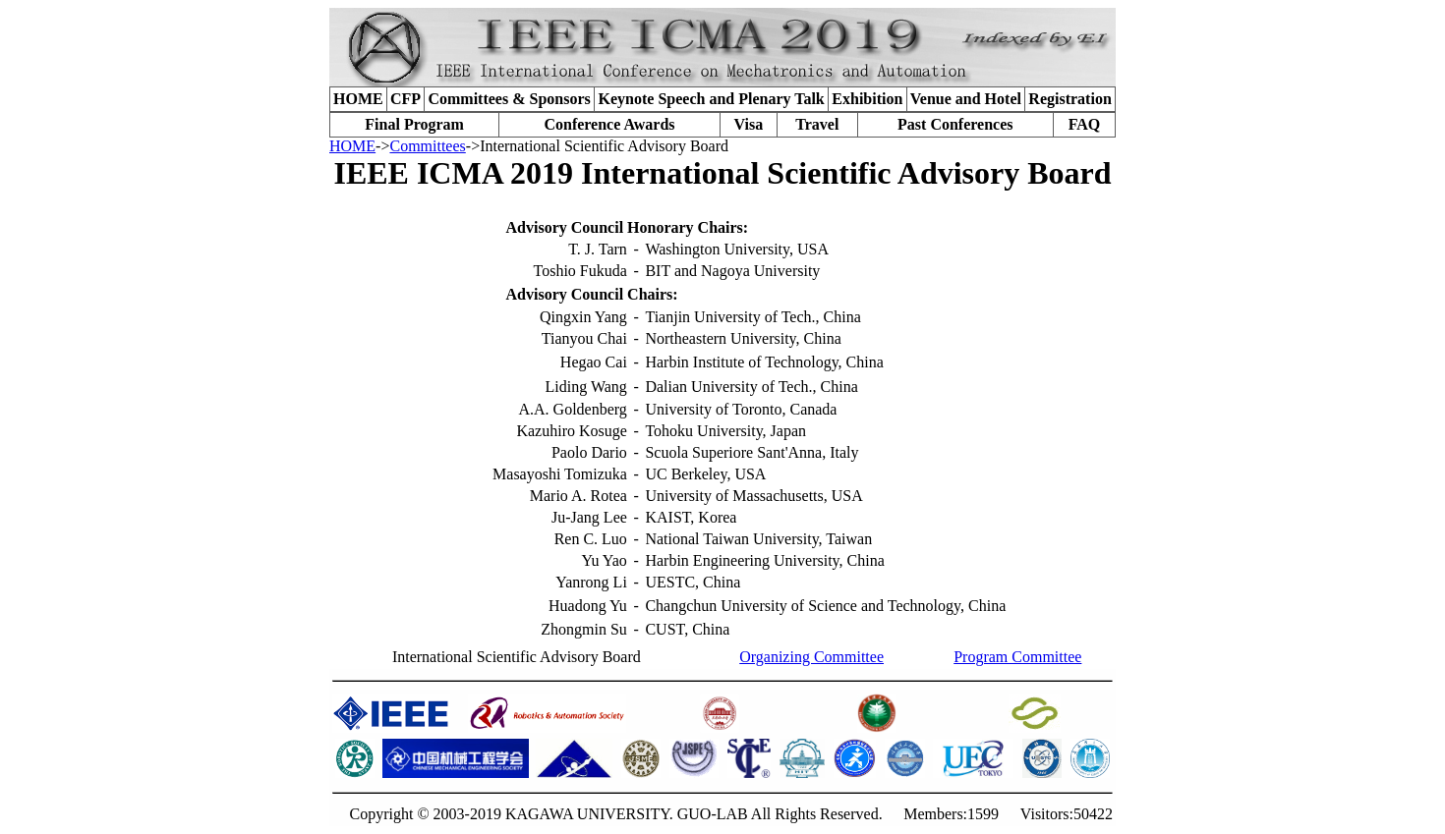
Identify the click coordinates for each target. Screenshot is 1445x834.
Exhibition (867, 98)
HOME (358, 98)
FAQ (1085, 124)
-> (382, 146)
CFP (405, 98)
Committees (427, 146)
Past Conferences (954, 124)
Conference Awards (609, 124)
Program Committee (1017, 656)
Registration (1069, 98)
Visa (749, 124)
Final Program (414, 124)
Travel (816, 124)
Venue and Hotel (965, 98)
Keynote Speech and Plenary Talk (712, 98)
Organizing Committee (811, 656)
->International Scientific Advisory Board (597, 146)
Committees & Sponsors (509, 98)
